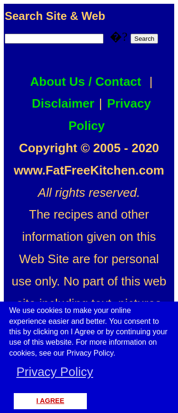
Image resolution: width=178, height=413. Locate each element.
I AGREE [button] (51, 400)
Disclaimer (63, 103)
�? (133, 37)
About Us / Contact (85, 81)
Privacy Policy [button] (54, 372)
